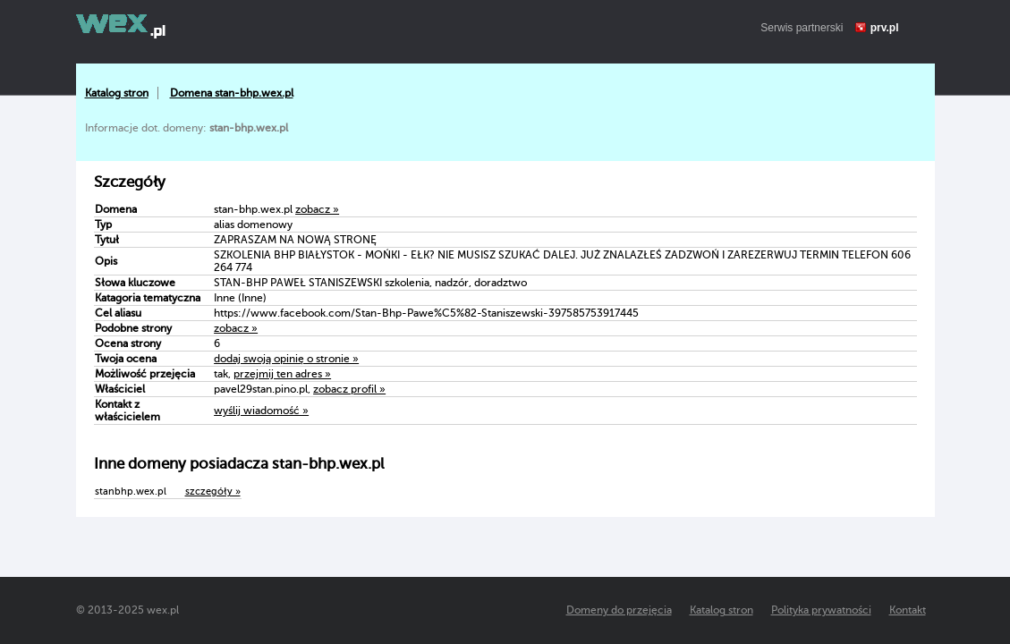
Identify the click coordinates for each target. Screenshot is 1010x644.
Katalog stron (117, 93)
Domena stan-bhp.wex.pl (231, 93)
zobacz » (317, 209)
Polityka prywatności (821, 610)
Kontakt (907, 610)
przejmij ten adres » (282, 374)
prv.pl (884, 27)
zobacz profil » (349, 389)
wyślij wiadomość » (261, 410)
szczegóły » (213, 491)
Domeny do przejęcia (619, 610)
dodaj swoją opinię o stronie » (286, 358)
